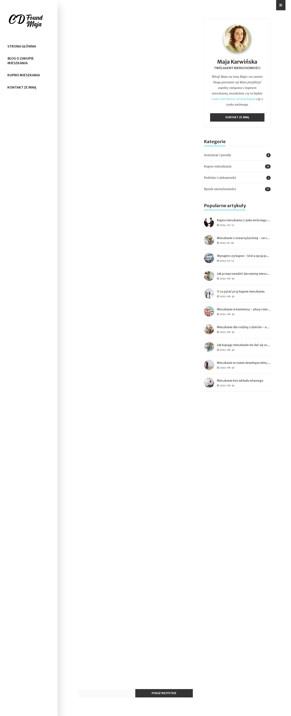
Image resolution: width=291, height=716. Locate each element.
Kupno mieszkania (23, 75)
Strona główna (21, 46)
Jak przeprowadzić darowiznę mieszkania (245, 273)
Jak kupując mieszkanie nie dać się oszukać (246, 345)
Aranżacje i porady (217, 155)
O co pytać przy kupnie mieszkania (240, 291)
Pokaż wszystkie (164, 693)
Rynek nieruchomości (220, 189)
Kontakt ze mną (21, 87)
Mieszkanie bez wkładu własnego (240, 380)
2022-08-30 (227, 278)
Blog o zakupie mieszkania (20, 60)
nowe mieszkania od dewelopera (233, 99)
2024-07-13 (227, 225)
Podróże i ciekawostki (220, 178)
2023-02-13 (227, 260)
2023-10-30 (227, 242)
